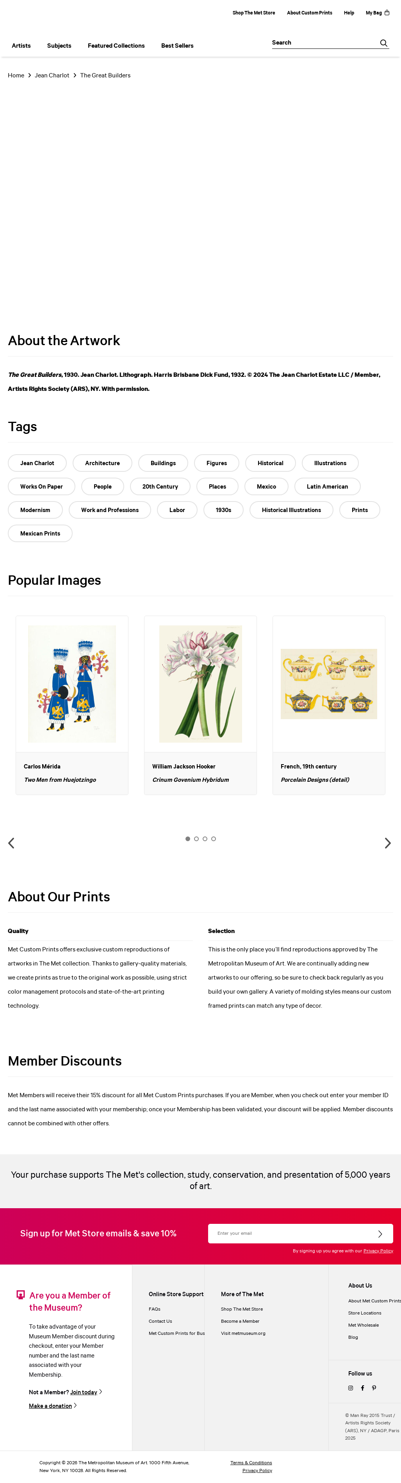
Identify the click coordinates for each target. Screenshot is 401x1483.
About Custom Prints (309, 13)
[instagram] (350, 1388)
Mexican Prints (40, 534)
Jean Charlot (52, 76)
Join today (83, 1392)
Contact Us (160, 1321)
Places (217, 487)
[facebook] (362, 1388)
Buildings (163, 463)
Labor (177, 510)
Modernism (35, 510)
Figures (217, 463)
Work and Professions (110, 510)
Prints (360, 510)
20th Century (160, 487)
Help (349, 13)
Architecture (102, 463)
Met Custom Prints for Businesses (185, 1333)
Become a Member (240, 1321)
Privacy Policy (378, 1251)
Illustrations (330, 463)
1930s (223, 510)
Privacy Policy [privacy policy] (257, 1470)
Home (16, 76)
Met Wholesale (363, 1325)
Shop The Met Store (254, 13)
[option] (72, 705)
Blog (353, 1337)
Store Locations (364, 1313)
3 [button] (205, 838)
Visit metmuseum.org (243, 1333)
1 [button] (187, 838)
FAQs (154, 1309)
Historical (270, 463)
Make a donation (50, 1406)
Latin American (327, 487)
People (103, 487)
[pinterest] (374, 1388)
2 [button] (196, 838)
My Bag (377, 13)
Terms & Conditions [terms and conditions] (251, 1463)
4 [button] (213, 838)
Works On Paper (41, 487)
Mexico (266, 487)
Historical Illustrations (291, 510)
